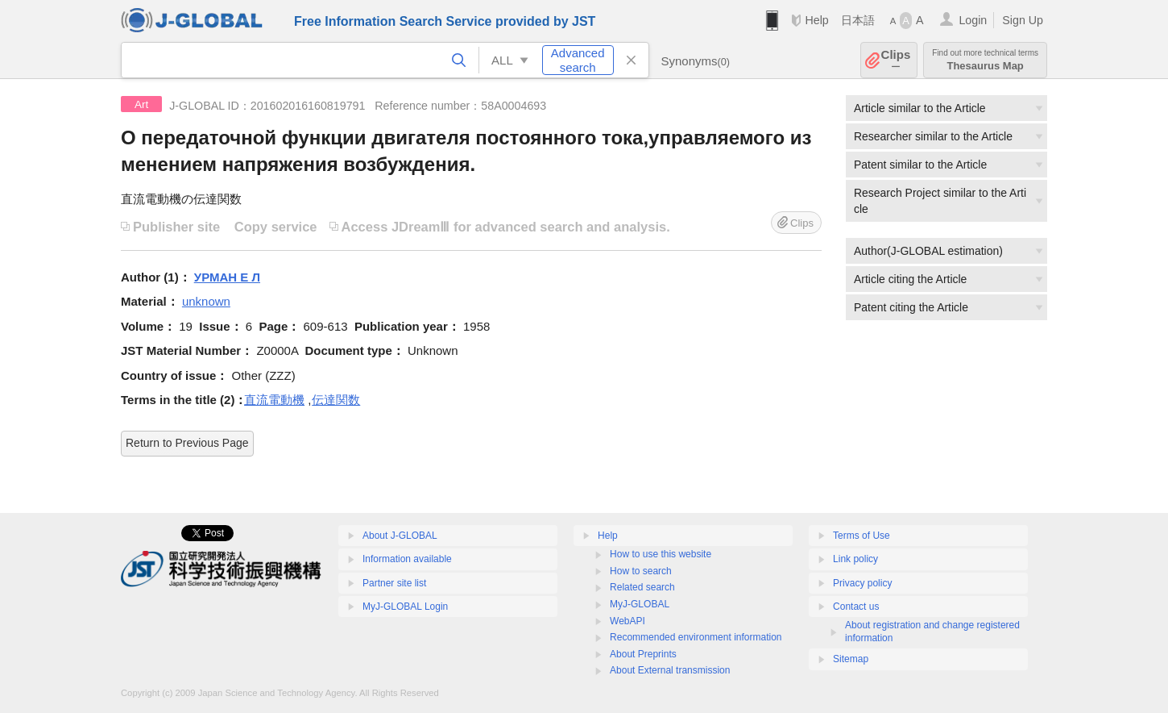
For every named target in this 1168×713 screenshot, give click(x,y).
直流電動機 (274, 400)
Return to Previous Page (187, 442)
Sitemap (850, 659)
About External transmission (670, 670)
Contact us (856, 606)
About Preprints (643, 654)
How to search (641, 571)
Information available (407, 559)
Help (816, 20)
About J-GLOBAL (399, 535)
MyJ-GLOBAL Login (405, 606)
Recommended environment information (695, 637)
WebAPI (627, 621)
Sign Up (1022, 20)
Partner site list (394, 583)
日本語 (858, 20)
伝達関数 (336, 400)
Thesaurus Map (985, 60)
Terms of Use (861, 535)
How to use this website (660, 554)
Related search (642, 587)
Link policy (855, 559)
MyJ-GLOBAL (639, 604)
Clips (896, 60)
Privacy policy (862, 583)
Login (973, 20)
